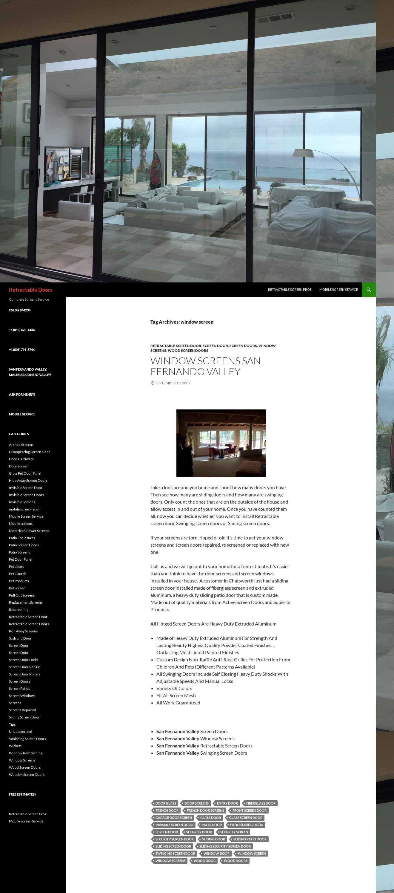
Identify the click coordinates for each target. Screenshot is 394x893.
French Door (167, 810)
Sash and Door (20, 638)
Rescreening (18, 609)
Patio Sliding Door (246, 825)
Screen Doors (243, 345)
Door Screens (196, 803)
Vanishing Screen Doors (27, 738)
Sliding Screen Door (173, 846)
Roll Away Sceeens (23, 631)
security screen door (175, 839)
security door (199, 832)
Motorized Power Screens (29, 530)
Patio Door (212, 825)
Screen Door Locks (23, 659)
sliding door (213, 839)
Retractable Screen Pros (290, 289)
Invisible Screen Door (174, 825)
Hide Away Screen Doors (28, 480)
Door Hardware (21, 459)
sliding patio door (250, 839)
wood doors (235, 861)
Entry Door (227, 803)
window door (217, 853)
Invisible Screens (22, 502)
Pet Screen (17, 588)
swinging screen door (175, 853)
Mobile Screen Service (338, 289)
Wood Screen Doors (188, 350)
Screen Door (215, 345)
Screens (15, 703)
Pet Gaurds (17, 573)
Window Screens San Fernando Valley (205, 365)
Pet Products (19, 581)
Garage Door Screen (174, 817)
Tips (12, 724)
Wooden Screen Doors (26, 774)
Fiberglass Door (261, 803)
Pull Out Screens (22, 595)
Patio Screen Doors (24, 545)
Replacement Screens (25, 602)
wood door (205, 861)
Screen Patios (19, 688)
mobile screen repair (25, 509)
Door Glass (166, 803)
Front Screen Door (250, 810)
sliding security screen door (225, 846)
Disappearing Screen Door (29, 451)
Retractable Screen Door (175, 345)
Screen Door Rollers (24, 674)
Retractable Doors (31, 289)
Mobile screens (21, 523)
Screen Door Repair (24, 667)
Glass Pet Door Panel (25, 473)
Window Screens (170, 861)
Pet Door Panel (20, 559)
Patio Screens (19, 552)
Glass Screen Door (245, 817)
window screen (252, 853)
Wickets (15, 746)
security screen (234, 832)
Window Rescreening (25, 753)
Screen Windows (22, 695)
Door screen (18, 466)
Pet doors (16, 566)
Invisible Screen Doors (26, 495)
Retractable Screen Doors (29, 624)
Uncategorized (20, 731)
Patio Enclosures (22, 538)
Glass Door (210, 817)
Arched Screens (21, 444)
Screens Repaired (22, 710)
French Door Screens (205, 810)
